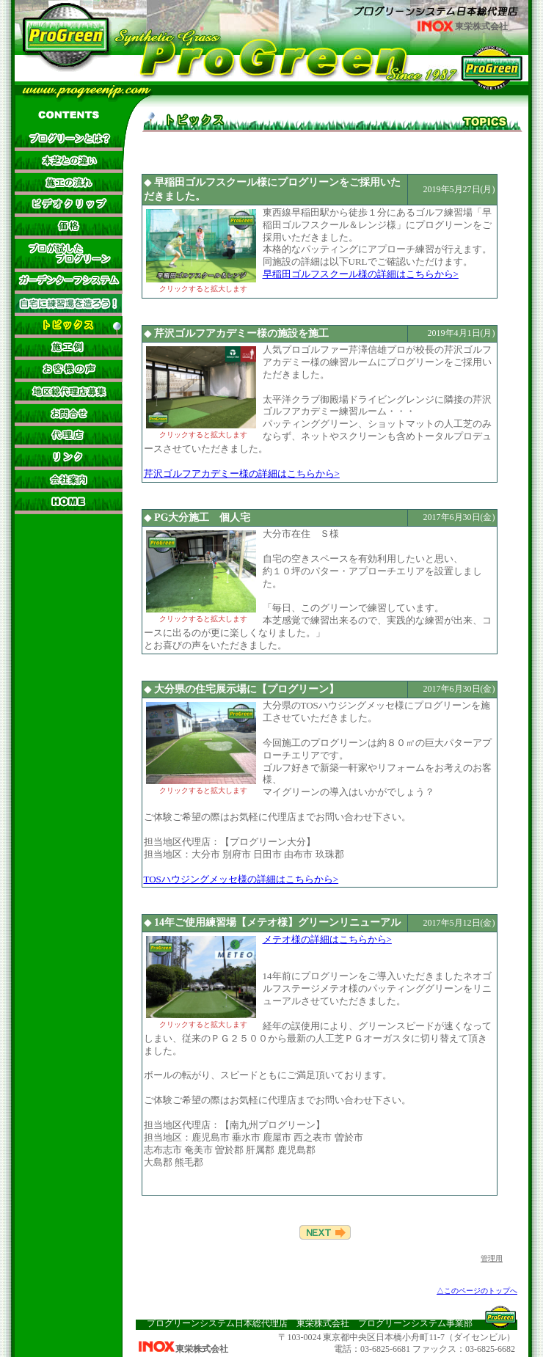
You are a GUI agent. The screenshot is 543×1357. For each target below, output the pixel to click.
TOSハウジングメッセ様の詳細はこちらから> (241, 879)
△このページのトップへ (477, 1291)
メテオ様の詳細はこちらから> (327, 939)
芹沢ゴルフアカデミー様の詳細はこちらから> (242, 473)
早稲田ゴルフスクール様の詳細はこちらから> (361, 273)
